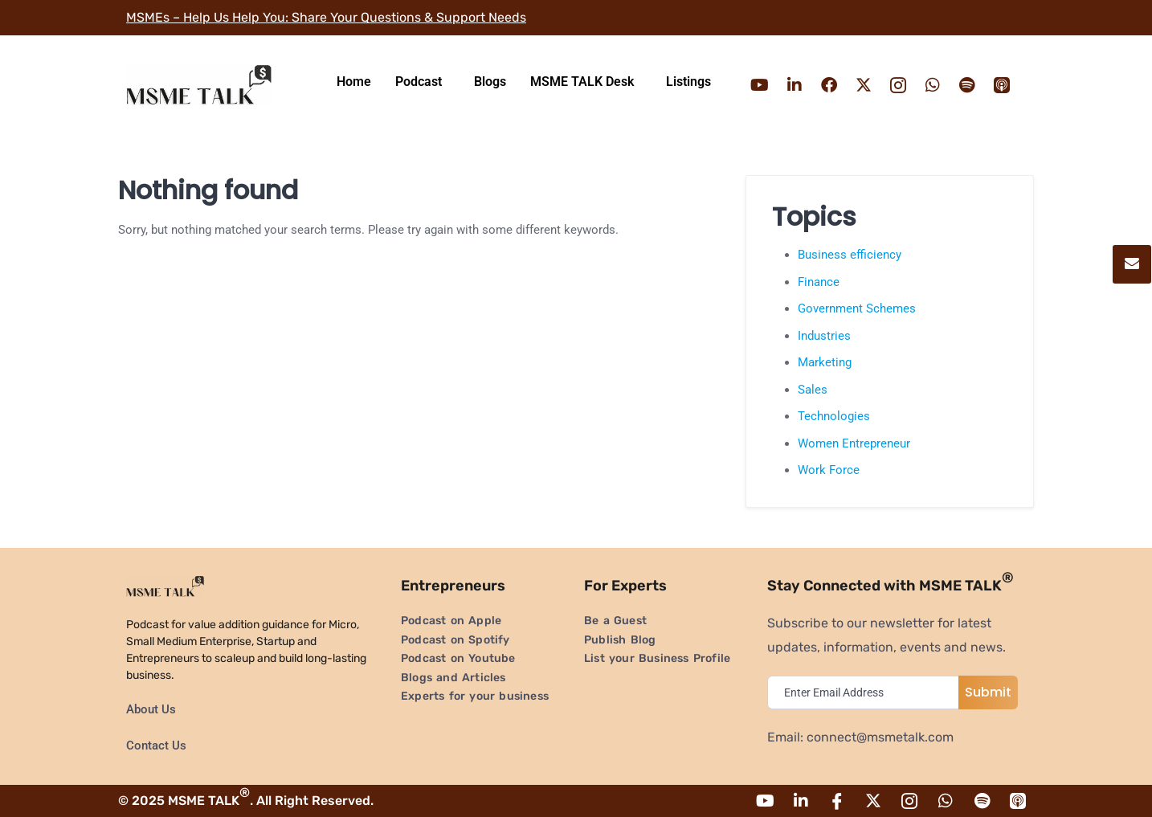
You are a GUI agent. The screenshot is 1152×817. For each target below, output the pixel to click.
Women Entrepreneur (854, 443)
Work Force (829, 470)
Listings (688, 81)
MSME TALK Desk (582, 81)
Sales (812, 389)
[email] (866, 692)
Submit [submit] (988, 692)
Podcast (418, 81)
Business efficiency (849, 254)
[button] (422, 81)
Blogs (490, 81)
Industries (824, 336)
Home (354, 81)
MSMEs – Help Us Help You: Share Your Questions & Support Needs (326, 17)
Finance (818, 282)
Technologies (834, 416)
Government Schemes (857, 308)
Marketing (825, 362)
